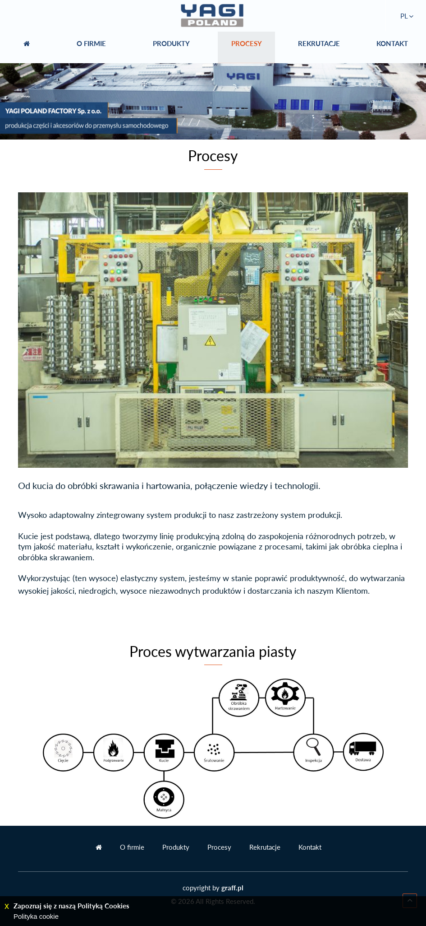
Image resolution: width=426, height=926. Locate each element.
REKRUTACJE (319, 47)
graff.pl (232, 888)
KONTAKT (392, 47)
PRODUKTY (171, 47)
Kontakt (309, 847)
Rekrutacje (264, 847)
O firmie (132, 847)
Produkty (175, 847)
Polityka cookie (36, 916)
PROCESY (246, 47)
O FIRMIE (91, 47)
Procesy (219, 847)
